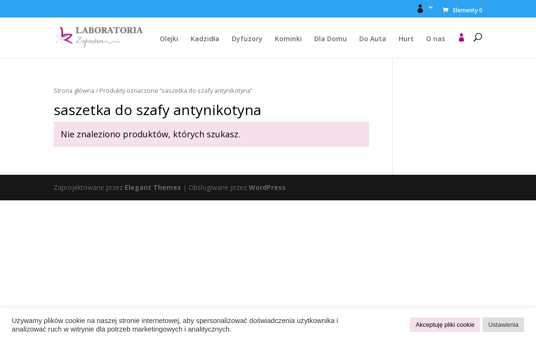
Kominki (288, 39)
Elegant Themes (153, 187)
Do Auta (372, 39)
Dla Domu (330, 39)
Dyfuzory (247, 39)
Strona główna (74, 90)
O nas (435, 39)
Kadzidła (205, 39)
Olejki (169, 39)
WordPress (267, 187)
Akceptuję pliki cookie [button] (445, 324)
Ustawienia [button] (503, 324)
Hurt (406, 39)
